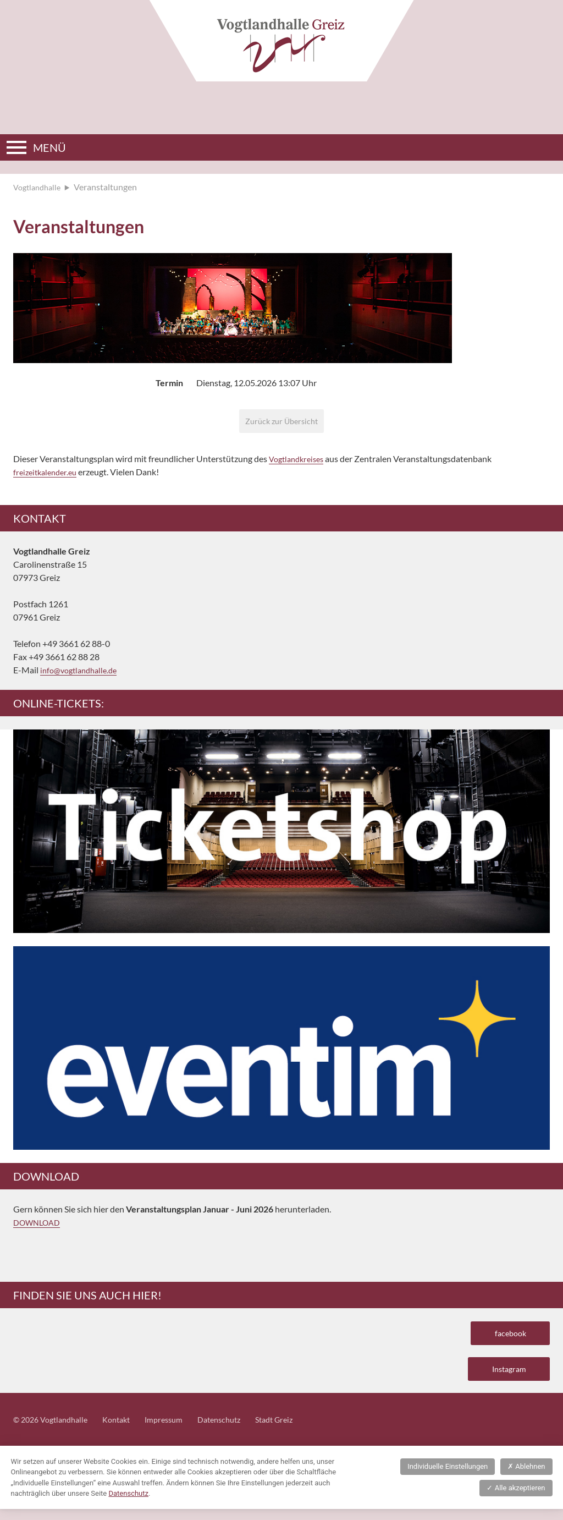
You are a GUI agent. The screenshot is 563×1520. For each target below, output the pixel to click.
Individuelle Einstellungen (447, 1477)
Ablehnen (526, 1477)
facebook (506, 1337)
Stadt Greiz (299, 1430)
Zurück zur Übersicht (282, 422)
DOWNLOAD (39, 1225)
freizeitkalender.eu (48, 475)
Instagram (504, 1377)
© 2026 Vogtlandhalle (54, 1430)
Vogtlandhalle (39, 187)
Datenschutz (238, 1430)
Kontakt (126, 1430)
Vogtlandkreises (299, 462)
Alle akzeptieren (516, 1499)
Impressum (178, 1430)
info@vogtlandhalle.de (82, 673)
